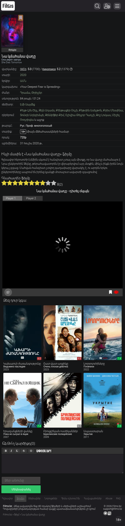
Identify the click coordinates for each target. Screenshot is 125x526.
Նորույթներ (50, 498)
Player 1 (11, 198)
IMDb (23, 69)
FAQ (118, 498)
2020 (23, 75)
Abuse (109, 498)
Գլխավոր (7, 498)
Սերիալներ (34, 498)
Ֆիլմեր (20, 498)
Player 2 (31, 198)
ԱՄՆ (23, 80)
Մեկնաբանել (21, 489)
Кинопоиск (49, 69)
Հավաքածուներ (93, 498)
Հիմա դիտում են (70, 498)
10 (53, 183)
